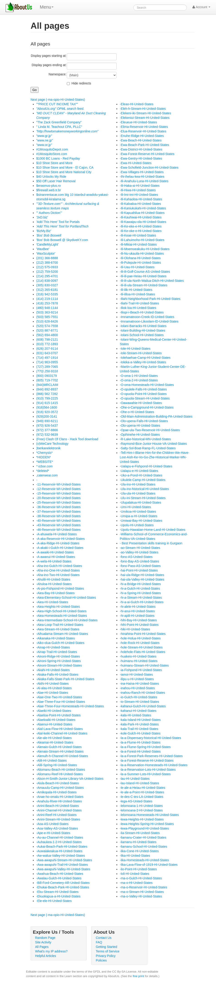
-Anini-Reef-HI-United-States (56, 815)
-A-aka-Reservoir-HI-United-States (60, 539)
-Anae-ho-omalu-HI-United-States (60, 797)
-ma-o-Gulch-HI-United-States (141, 878)
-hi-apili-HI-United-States (137, 615)
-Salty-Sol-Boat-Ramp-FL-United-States (148, 448)
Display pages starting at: (48, 55)
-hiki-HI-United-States (135, 629)
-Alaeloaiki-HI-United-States (55, 720)
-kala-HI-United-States (135, 715)
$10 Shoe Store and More (54, 163)
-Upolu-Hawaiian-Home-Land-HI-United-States (152, 529)
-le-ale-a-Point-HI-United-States (142, 792)
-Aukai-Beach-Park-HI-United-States (61, 846)
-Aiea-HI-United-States (52, 602)
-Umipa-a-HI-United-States (138, 516)
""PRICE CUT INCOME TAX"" (57, 104)
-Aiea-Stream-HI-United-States (57, 629)
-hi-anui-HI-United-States (137, 611)
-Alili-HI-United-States (51, 760)
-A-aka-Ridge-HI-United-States (57, 543)
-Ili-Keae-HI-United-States (138, 235)
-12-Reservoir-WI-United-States (58, 489)
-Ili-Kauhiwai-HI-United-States (140, 217)
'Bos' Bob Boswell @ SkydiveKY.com (62, 240)
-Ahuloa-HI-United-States (54, 584)
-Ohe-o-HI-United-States (137, 412)
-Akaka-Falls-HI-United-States (57, 674)
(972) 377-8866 (47, 430)
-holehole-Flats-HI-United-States (142, 652)
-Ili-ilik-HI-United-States (136, 290)
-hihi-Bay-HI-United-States (138, 620)
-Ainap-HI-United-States (53, 647)
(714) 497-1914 (47, 357)
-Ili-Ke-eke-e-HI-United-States (140, 226)
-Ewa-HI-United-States (135, 163)
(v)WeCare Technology (52, 443)
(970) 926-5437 (47, 425)
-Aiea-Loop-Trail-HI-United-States (59, 625)
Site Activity (43, 942)
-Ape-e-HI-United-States (53, 833)
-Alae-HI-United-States (52, 692)
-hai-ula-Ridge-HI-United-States (142, 575)
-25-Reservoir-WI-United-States (58, 502)
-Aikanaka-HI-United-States (55, 638)
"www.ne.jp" (44, 140)
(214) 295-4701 (47, 276)
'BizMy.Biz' (43, 231)
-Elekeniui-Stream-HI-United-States (144, 118)
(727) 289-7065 (47, 366)
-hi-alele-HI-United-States (138, 606)
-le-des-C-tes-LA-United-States (141, 797)
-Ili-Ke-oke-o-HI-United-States (140, 231)
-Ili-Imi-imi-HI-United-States (139, 194)
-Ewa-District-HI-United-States (141, 149)
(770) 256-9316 (47, 371)
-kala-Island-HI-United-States (140, 720)
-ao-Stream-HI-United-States (140, 548)
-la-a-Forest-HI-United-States (140, 751)
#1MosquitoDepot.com (52, 149)
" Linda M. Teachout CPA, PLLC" (59, 127)
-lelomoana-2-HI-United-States (141, 810)
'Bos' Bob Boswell (48, 235)
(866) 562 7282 (47, 394)
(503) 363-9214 (47, 312)
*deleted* (42, 471)
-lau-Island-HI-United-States (139, 783)
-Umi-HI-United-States (135, 507)
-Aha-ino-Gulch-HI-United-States (59, 566)
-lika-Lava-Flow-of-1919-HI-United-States (149, 864)
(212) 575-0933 (47, 267)
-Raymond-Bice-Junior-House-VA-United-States (153, 443)
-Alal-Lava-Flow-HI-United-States (59, 729)
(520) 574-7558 (47, 326)
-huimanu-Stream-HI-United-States (144, 665)
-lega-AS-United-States (136, 801)
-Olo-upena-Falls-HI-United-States (144, 421)
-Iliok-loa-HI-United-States (138, 308)
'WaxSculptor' (45, 253)
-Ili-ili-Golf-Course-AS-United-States (145, 271)
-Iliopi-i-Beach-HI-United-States (142, 312)
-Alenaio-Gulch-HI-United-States (59, 747)
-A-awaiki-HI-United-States (55, 552)
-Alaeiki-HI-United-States (53, 711)
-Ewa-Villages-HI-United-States (141, 172)
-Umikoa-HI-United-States (138, 511)
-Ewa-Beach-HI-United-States (140, 140)
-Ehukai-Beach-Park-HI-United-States (62, 887)
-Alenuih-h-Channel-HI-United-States (62, 756)
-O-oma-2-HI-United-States (139, 380)
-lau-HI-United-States (135, 778)
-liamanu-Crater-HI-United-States (143, 837)
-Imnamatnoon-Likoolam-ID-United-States (149, 321)
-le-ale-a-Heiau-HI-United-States (142, 787)
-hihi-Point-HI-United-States (139, 625)
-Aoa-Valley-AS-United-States (57, 828)
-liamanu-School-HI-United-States (143, 846)
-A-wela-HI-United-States (54, 561)
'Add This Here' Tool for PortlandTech (62, 226)
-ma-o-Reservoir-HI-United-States (143, 887)
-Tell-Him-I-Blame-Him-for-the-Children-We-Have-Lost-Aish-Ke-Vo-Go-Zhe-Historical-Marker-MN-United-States (154, 457)
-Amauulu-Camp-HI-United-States (60, 787)
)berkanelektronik (48, 448)
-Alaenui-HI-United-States (54, 724)
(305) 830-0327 (47, 285)
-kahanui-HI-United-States (138, 711)
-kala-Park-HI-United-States (139, 724)
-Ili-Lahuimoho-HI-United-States (142, 240)
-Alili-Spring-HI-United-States (56, 765)
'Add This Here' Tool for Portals (58, 222)
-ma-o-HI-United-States (136, 883)
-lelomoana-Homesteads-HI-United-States (149, 815)
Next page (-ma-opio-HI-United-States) (58, 99)
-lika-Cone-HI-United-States (139, 851)
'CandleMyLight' (47, 244)
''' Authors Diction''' (49, 213)
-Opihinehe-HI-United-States (140, 434)
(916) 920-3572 (47, 412)
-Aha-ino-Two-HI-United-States (57, 575)
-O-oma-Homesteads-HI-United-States (147, 385)
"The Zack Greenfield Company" (59, 122)
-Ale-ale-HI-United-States (54, 738)
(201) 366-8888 (47, 258)
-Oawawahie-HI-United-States (141, 403)
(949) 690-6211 (47, 421)
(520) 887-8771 (47, 330)
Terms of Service (107, 951)
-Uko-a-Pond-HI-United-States (141, 475)
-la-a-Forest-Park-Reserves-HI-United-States (151, 756)
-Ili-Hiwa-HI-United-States (138, 190)
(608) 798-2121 (47, 339)
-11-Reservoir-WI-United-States (58, 484)
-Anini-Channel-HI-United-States (59, 810)
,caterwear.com (47, 475)
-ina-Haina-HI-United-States (139, 683)
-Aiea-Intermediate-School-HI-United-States (67, 620)
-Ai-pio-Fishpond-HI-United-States (60, 588)
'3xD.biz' (42, 217)
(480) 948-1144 (47, 308)
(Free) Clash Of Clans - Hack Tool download (67, 439)
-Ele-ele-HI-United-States (54, 901)
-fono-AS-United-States (136, 557)
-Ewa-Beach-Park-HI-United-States (144, 145)
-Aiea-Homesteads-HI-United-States (61, 615)
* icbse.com (44, 466)
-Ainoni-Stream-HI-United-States (59, 665)
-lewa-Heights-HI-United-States (142, 819)
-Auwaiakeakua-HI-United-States (59, 851)
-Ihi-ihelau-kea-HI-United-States (142, 176)
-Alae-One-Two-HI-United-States (59, 697)
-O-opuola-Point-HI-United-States (143, 394)
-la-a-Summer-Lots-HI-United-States (145, 774)
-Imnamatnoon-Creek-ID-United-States (147, 317)
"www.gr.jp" (44, 136)
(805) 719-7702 (47, 380)
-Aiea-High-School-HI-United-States (61, 611)
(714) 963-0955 (47, 362)
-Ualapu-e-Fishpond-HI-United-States (146, 466)
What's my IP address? (51, 951)
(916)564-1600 (46, 407)
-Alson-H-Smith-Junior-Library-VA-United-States (69, 778)
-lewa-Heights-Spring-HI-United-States (147, 824)
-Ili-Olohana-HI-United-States (140, 258)
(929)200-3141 (46, 416)
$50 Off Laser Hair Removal (55, 181)
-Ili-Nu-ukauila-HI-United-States (142, 253)
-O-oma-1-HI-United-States (139, 376)
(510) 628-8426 (47, 321)
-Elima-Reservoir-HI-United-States (144, 127)
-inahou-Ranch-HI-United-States (142, 692)
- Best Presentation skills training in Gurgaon (151, 543)
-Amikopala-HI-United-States (56, 792)
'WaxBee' (42, 249)
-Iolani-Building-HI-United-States (142, 330)
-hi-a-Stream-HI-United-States (141, 597)
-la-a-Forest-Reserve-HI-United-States (146, 760)
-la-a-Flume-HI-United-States (140, 742)
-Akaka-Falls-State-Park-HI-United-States (65, 679)
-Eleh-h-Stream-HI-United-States (143, 108)
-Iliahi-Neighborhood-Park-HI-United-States (150, 299)
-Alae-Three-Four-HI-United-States (60, 701)
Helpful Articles (45, 956)
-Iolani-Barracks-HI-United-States (143, 326)
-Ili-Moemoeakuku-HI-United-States (144, 249)
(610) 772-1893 (47, 344)
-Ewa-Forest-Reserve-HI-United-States (147, 154)
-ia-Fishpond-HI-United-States (141, 670)
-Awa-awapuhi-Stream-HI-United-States (64, 860)
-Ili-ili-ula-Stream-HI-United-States (143, 285)
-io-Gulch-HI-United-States (138, 697)
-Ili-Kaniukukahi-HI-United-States (143, 208)
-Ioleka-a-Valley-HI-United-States (143, 362)
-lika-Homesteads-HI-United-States (144, 860)
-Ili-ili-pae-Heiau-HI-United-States (143, 276)
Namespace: (58, 74)
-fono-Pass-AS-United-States (140, 566)
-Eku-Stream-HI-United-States (57, 892)
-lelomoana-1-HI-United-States (141, 806)
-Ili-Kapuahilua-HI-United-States (142, 213)
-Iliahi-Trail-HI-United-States (139, 303)
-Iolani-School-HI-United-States (142, 335)
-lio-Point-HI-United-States (138, 869)
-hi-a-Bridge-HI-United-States (140, 584)
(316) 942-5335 (47, 294)
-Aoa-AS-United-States (52, 824)
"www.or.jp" (44, 145)
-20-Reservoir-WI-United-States (58, 498)
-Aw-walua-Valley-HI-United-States (60, 855)
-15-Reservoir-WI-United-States (58, 493)
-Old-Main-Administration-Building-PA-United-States (156, 416)
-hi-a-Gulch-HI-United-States (140, 588)
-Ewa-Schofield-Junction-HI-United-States (149, 167)
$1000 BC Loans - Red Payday (58, 158)
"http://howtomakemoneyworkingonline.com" (67, 131)
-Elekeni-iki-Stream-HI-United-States (145, 113)
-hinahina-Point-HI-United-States (143, 634)
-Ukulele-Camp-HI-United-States (143, 480)
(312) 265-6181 (47, 290)
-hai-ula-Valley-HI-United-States (142, 579)
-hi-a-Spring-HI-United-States (140, 593)
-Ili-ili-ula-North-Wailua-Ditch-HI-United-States (152, 280)
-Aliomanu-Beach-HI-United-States (60, 769)
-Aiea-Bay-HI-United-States (55, 593)
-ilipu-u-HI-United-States (137, 679)
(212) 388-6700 (47, 262)
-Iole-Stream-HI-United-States (141, 353)
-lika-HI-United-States (135, 855)
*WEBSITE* (44, 462)
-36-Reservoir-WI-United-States (58, 507)
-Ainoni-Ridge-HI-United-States (58, 656)
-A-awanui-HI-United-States (55, 557)
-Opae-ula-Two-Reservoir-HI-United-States (150, 430)
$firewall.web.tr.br (48, 190)
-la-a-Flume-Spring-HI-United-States (145, 747)
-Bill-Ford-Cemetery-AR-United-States (63, 883)
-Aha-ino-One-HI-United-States (58, 570)
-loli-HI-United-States (134, 873)
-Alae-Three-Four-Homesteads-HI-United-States (70, 706)
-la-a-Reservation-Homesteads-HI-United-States (153, 765)
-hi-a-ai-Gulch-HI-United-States (141, 602)
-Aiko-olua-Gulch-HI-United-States (60, 643)
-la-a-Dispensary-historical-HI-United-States (150, 738)
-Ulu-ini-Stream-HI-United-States (143, 498)
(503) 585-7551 (47, 317)
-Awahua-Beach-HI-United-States (59, 873)
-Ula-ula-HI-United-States (137, 493)
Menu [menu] (46, 7)
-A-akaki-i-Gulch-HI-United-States (60, 548)
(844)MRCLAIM (47, 385)
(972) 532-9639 (47, 434)
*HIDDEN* (43, 457)
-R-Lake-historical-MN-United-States (145, 439)
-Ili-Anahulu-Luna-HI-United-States (144, 181)
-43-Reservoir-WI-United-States (58, 525)
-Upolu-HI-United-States (137, 525)
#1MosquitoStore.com (51, 154)
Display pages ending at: (49, 65)
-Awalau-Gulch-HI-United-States (59, 878)
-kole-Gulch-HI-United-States (140, 733)
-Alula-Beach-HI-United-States (57, 783)
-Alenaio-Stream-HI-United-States (60, 751)
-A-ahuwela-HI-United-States (56, 534)
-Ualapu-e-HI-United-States (139, 471)
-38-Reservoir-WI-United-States (58, 516)
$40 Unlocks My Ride (51, 176)
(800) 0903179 (46, 376)
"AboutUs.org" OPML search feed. (60, 108)
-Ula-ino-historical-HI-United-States (144, 489)
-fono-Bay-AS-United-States (139, 561)
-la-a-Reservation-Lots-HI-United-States (148, 769)
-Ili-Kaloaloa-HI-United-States (140, 204)
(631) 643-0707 (47, 353)
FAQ (99, 942)
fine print (138, 976)
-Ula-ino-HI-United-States (137, 484)
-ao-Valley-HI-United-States (139, 552)
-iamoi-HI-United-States (136, 674)
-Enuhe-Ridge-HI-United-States (142, 136)
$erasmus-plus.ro (48, 185)
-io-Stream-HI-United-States (139, 701)
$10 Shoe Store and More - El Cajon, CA (65, 167)
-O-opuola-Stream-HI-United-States (145, 398)
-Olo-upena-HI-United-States (140, 425)
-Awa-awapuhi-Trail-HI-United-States (62, 864)
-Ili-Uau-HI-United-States (137, 267)
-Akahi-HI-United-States (53, 670)
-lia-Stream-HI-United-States (140, 833)
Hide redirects (81, 83)
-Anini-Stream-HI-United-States (58, 819)
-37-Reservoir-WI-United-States (58, 511)
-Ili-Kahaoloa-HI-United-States (141, 199)
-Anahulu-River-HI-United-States (59, 801)
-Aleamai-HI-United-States (54, 742)
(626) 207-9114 (47, 348)
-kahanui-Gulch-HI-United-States (143, 706)
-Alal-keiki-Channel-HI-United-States (61, 733)
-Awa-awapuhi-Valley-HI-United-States (63, 869)
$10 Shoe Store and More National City (63, 172)
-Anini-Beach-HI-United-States (57, 806)
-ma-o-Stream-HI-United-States (142, 892)
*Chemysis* (44, 452)
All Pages (41, 947)
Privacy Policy (105, 956)
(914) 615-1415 (47, 403)
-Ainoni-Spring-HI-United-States (58, 661)
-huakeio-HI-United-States (138, 656)
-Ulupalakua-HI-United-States (140, 502)
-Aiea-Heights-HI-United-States (58, 606)
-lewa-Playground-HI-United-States (144, 828)
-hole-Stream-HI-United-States (141, 647)
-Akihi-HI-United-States (52, 683)
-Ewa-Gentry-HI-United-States (141, 158)
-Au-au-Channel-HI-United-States (59, 837)
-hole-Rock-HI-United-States (140, 643)
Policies (101, 960)
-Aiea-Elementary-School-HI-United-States (66, 597)
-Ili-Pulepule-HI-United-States (140, 262)
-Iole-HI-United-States (135, 348)
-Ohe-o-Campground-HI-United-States (146, 407)
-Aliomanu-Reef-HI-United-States (59, 774)
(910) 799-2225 (47, 398)
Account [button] (201, 7)
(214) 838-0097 (47, 280)
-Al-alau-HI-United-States (54, 688)
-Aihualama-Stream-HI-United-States (62, 634)
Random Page (45, 938)
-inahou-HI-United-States (137, 688)
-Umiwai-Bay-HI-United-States (141, 520)
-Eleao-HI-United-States (137, 104)
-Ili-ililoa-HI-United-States (137, 294)
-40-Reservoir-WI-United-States (58, 520)
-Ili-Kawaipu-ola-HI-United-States (143, 222)
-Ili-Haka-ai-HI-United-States (140, 185)
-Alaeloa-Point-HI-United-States (58, 715)
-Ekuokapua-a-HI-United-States (58, 896)
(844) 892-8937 (47, 389)
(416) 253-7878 (47, 303)
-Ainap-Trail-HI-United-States (56, 652)
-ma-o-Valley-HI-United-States (141, 896)
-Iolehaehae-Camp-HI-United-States (145, 357)
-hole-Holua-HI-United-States (140, 638)
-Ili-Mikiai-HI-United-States (138, 244)
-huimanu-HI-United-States (139, 661)
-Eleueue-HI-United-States (138, 122)
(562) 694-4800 (47, 335)
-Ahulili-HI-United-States (53, 579)
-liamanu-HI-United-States (138, 842)
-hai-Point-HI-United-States (139, 570)
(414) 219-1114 (47, 299)
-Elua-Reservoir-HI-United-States (143, 131)
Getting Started (106, 947)
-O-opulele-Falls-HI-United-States (143, 389)
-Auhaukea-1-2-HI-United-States (59, 842)
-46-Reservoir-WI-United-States (58, 529)
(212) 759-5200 (47, 271)
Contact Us (103, 938)
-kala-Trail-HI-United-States (139, 729)
